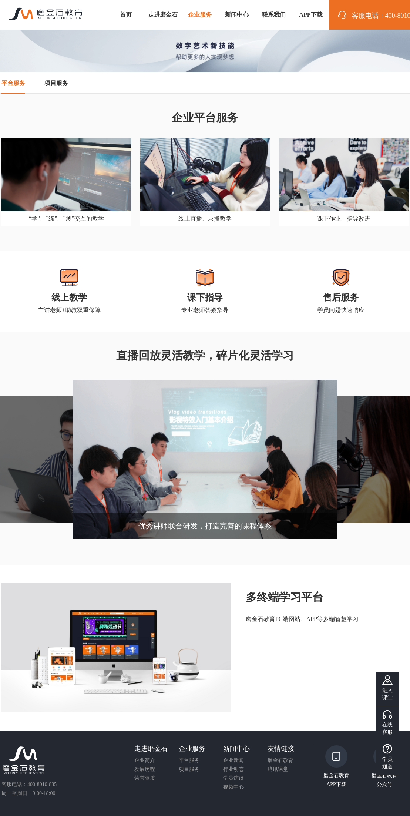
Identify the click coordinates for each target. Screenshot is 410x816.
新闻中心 (237, 14)
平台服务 (189, 760)
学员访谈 (233, 778)
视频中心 (233, 787)
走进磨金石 (163, 14)
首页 (126, 14)
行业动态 (233, 769)
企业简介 (144, 760)
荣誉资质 (144, 778)
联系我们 (274, 14)
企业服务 (200, 14)
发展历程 (144, 769)
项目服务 (189, 769)
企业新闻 (233, 760)
